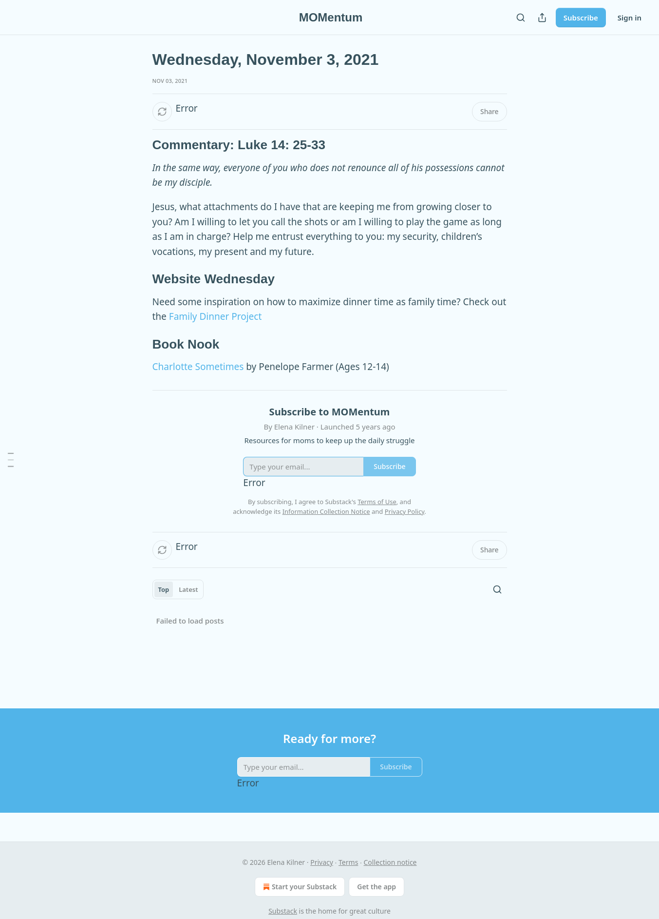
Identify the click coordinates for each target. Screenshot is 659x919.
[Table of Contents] (11, 459)
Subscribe (581, 17)
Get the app (376, 886)
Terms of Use (377, 501)
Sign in (629, 17)
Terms (348, 862)
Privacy (321, 862)
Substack (282, 911)
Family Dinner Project (215, 316)
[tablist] (178, 589)
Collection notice (390, 862)
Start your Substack (299, 886)
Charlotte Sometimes (198, 366)
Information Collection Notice (326, 511)
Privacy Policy (405, 511)
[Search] (520, 17)
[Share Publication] (542, 17)
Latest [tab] (188, 589)
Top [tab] (163, 589)
